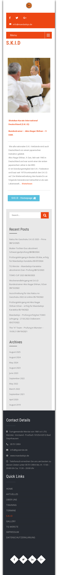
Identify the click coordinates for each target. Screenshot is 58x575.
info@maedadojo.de (22, 24)
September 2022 (17, 378)
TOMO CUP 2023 (16, 275)
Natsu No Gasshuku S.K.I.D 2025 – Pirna (27, 239)
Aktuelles (12, 494)
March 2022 (14, 389)
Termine (11, 510)
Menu (13, 35)
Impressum (12, 531)
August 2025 (15, 352)
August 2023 (15, 367)
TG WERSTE (12, 526)
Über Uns (11, 499)
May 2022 (13, 383)
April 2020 (13, 399)
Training (11, 505)
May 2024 (13, 362)
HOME (9, 488)
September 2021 (17, 394)
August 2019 (15, 404)
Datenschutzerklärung (20, 537)
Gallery (10, 521)
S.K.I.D (9, 515)
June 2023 (13, 373)
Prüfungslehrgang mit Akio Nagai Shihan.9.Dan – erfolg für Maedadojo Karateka (26, 306)
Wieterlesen (27, 184)
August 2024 (15, 357)
